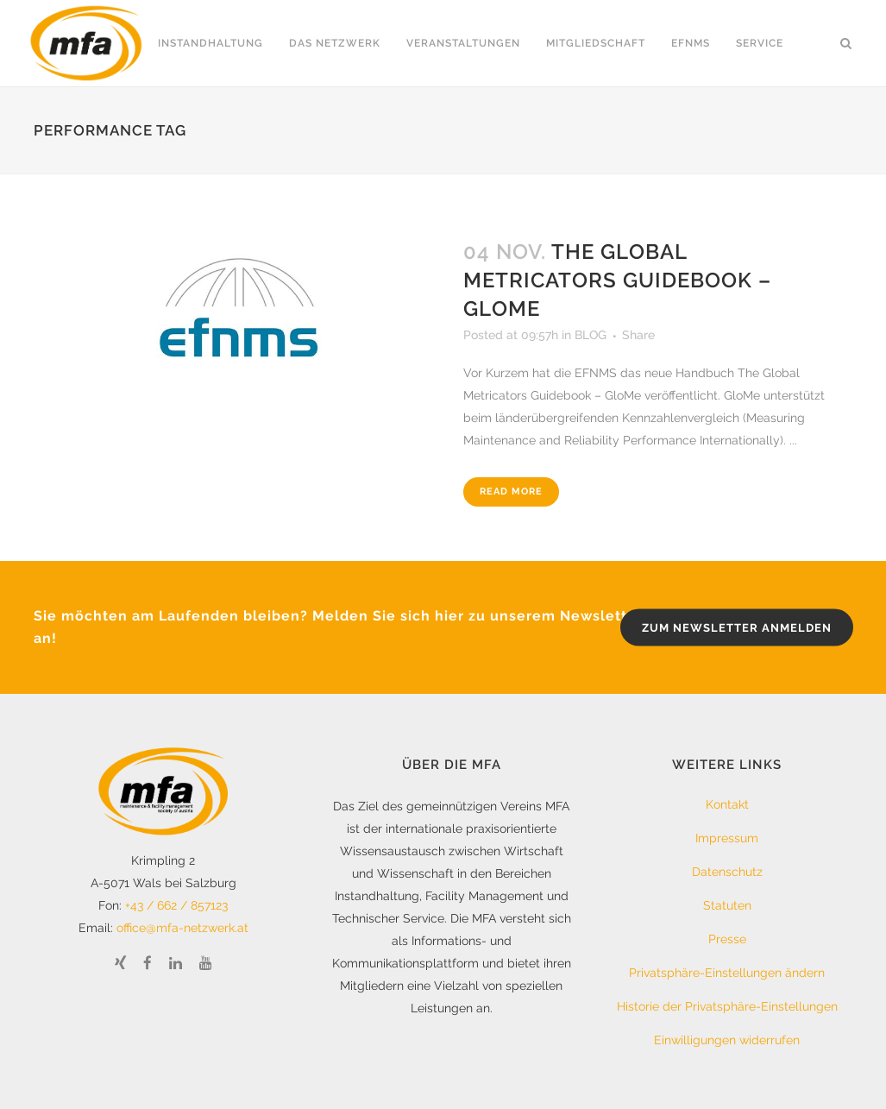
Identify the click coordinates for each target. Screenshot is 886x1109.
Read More (511, 491)
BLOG (590, 335)
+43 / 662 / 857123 (176, 905)
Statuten (727, 905)
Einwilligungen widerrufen (727, 1040)
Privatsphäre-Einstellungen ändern (727, 973)
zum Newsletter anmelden (737, 627)
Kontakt (727, 804)
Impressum (726, 838)
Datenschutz (727, 872)
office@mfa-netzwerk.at (182, 928)
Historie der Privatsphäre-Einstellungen (727, 1006)
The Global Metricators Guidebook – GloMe (617, 280)
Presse (727, 939)
